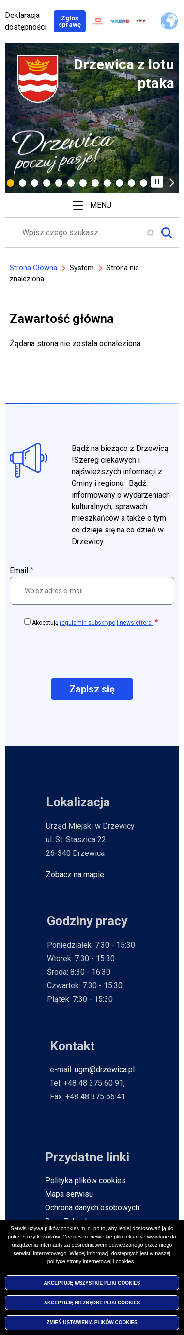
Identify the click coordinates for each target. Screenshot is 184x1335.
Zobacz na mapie (75, 874)
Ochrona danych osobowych (92, 1207)
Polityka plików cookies (85, 1180)
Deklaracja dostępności (25, 21)
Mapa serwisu (69, 1194)
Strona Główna (33, 267)
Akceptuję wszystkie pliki (92, 1284)
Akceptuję (92, 622)
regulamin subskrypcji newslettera (106, 622)
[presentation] (92, 652)
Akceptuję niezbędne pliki (92, 1304)
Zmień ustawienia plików (91, 1324)
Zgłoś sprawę (72, 21)
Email (19, 570)
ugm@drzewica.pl (105, 1069)
